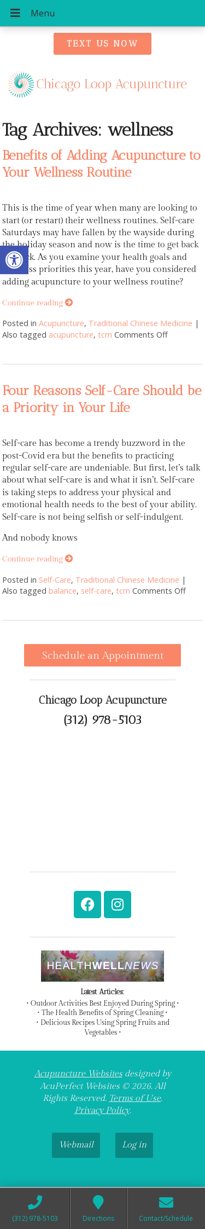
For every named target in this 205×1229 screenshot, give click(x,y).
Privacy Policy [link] (102, 1110)
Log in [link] (134, 1145)
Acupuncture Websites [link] (78, 1074)
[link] (14, 260)
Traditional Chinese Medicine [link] (140, 323)
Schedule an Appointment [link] (102, 656)
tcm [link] (105, 334)
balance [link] (63, 590)
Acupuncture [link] (61, 323)
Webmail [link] (75, 1145)
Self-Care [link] (55, 580)
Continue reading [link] (37, 303)
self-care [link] (96, 590)
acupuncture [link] (71, 334)
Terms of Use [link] (135, 1098)
